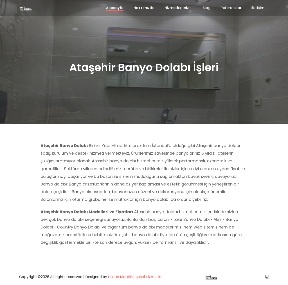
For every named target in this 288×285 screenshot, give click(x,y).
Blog (206, 7)
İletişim (257, 7)
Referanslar (230, 7)
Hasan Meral (119, 276)
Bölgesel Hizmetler (146, 276)
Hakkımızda (144, 7)
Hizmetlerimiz (176, 7)
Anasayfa (115, 7)
